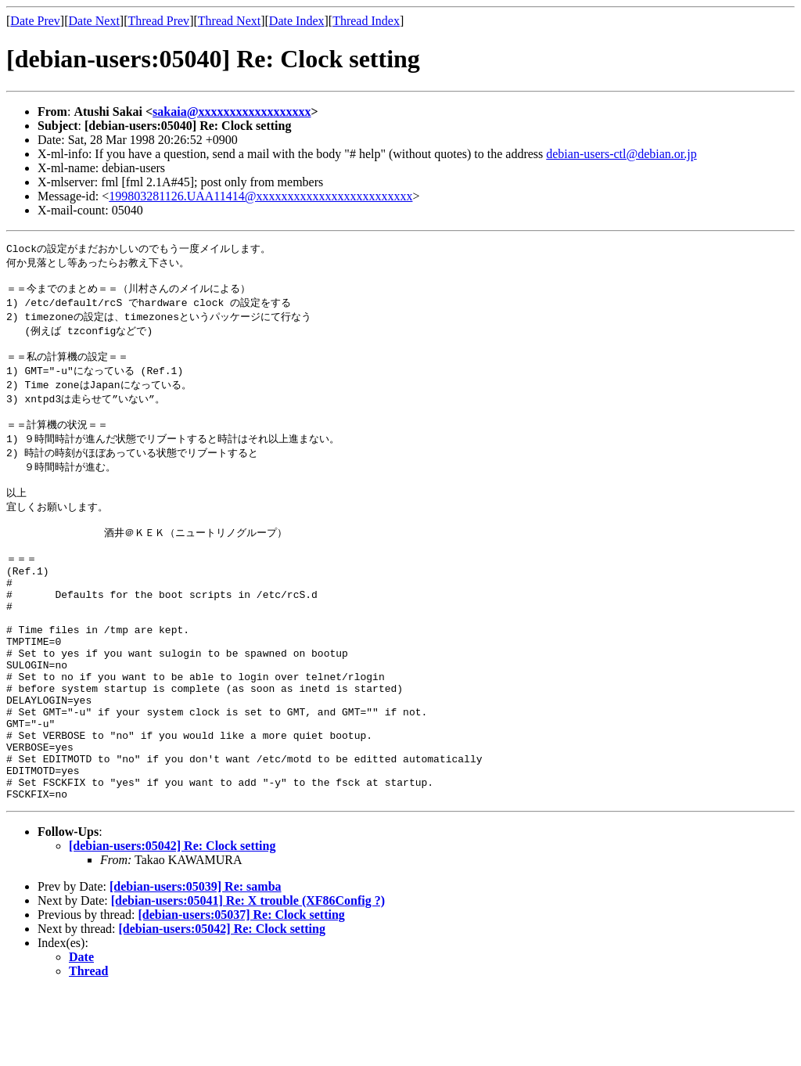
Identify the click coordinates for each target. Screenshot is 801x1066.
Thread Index (366, 20)
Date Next (94, 20)
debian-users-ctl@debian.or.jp (621, 153)
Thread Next (229, 20)
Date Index (297, 20)
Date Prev (35, 20)
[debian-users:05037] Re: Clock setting (241, 989)
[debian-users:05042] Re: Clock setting (172, 920)
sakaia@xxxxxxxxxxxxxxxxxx (232, 111)
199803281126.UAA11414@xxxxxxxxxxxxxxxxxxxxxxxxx (260, 196)
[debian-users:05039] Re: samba (196, 961)
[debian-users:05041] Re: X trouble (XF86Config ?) (248, 975)
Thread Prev (158, 20)
